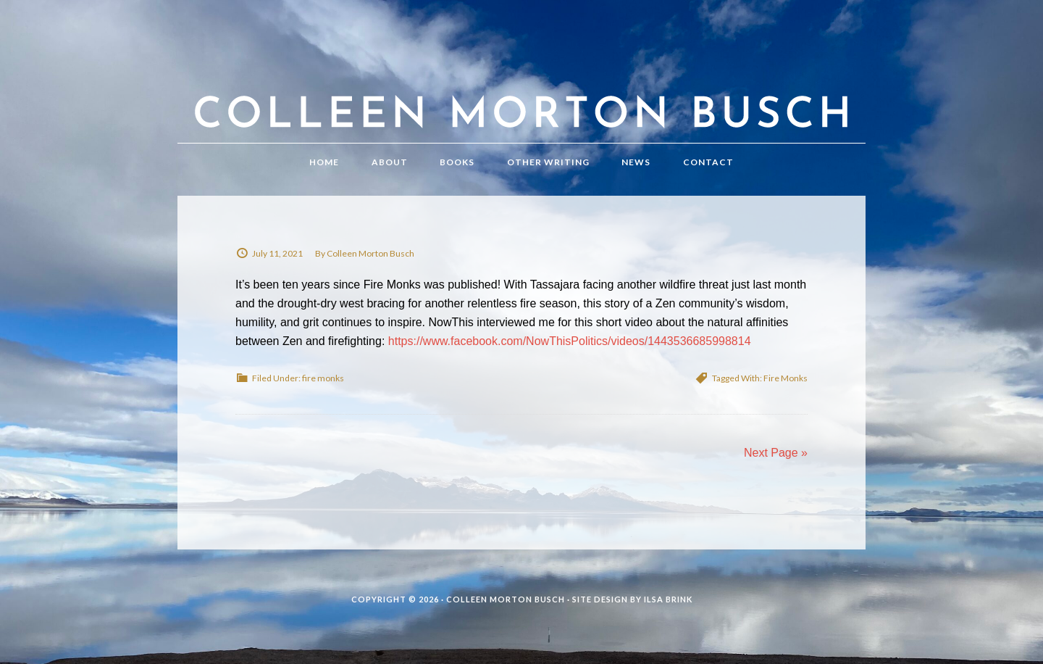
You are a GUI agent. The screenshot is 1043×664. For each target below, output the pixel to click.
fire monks (323, 378)
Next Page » (776, 453)
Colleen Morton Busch (521, 86)
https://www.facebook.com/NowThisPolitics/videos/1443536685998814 (569, 341)
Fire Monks (785, 378)
